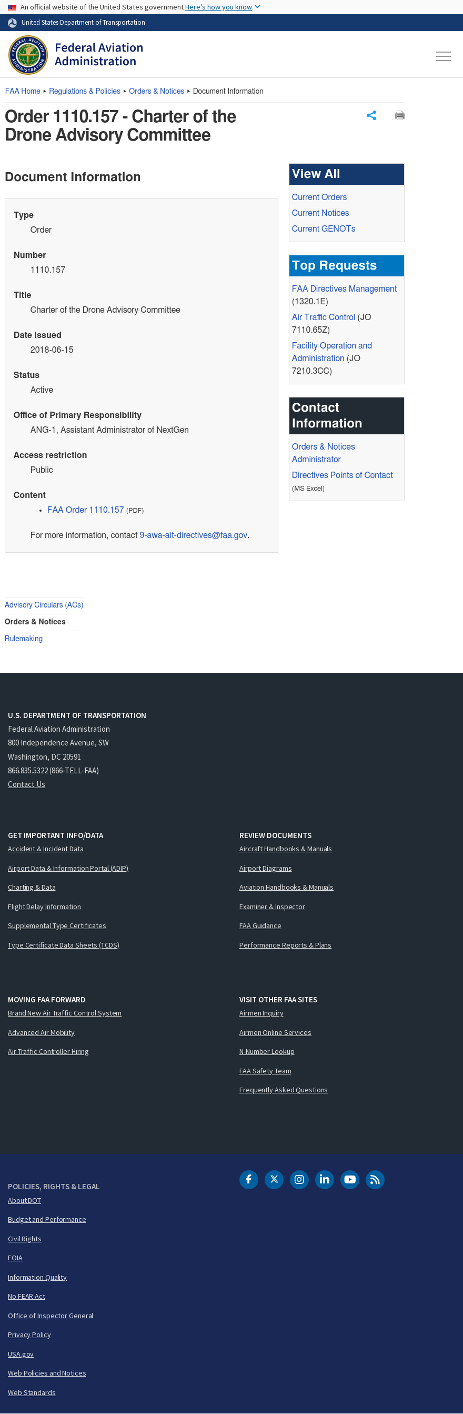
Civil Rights (25, 1238)
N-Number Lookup (267, 1051)
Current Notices (320, 213)
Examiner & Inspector (272, 906)
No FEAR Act (26, 1296)
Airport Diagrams (265, 868)
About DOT (24, 1200)
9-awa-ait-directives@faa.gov (193, 535)
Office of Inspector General (50, 1315)
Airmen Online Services (275, 1032)
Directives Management (344, 289)
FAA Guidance (260, 925)
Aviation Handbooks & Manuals (286, 887)
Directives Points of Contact (342, 475)
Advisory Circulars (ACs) (44, 605)
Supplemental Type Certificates (57, 925)
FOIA (15, 1257)
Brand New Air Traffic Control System (65, 1013)
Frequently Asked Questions (283, 1089)
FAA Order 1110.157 (85, 510)
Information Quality (37, 1277)
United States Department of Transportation (83, 22)
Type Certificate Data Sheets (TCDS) (63, 945)
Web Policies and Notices (47, 1373)
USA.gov (21, 1354)
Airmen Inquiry (261, 1013)
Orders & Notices (156, 91)
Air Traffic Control (323, 317)
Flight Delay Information (44, 906)
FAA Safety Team (265, 1071)
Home (23, 91)
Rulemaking (24, 639)
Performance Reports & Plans (285, 945)
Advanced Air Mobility (41, 1032)
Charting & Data (32, 887)
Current (324, 229)
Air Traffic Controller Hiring (48, 1051)
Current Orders (319, 197)
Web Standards (32, 1392)
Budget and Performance (47, 1219)
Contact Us (26, 784)
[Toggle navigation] (444, 56)
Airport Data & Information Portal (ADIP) (68, 868)
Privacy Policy (29, 1334)
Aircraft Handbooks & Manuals (285, 848)
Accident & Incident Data (46, 848)
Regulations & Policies (84, 91)
